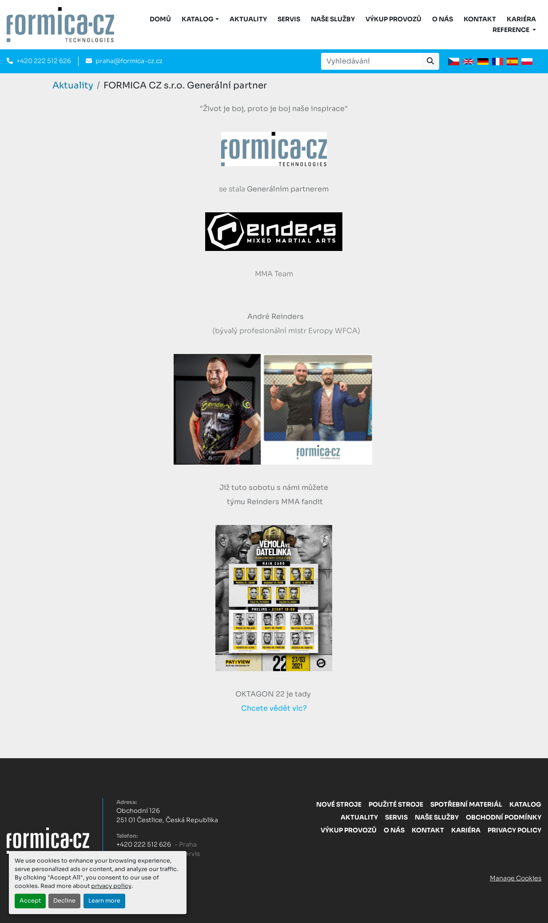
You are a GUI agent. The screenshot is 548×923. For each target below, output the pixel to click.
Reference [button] (511, 30)
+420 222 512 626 (43, 61)
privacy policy (111, 886)
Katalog (525, 804)
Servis (289, 19)
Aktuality (248, 19)
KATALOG (198, 19)
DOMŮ (160, 19)
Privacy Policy (514, 830)
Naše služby (333, 19)
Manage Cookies (515, 878)
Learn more (104, 900)
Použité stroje (396, 804)
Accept (30, 900)
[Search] (371, 61)
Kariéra (521, 19)
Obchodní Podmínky (503, 817)
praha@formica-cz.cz (129, 61)
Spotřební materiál (466, 804)
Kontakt (480, 19)
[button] (200, 19)
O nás (442, 19)
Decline (64, 900)
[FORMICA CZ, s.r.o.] (48, 840)
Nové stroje (338, 804)
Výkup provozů (393, 19)
